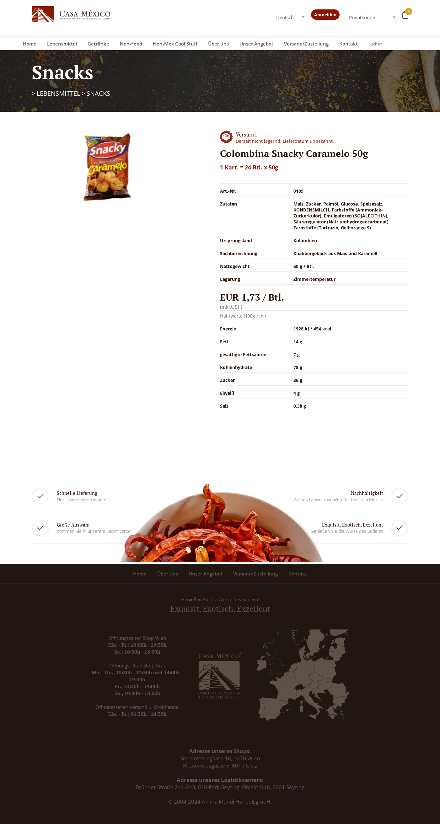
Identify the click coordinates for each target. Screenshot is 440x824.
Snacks (98, 93)
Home (29, 43)
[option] (107, 166)
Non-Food (131, 43)
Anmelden (325, 15)
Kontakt (348, 43)
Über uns (218, 43)
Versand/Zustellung (306, 43)
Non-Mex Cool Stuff (175, 43)
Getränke (98, 43)
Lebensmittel (62, 43)
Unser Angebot (256, 43)
